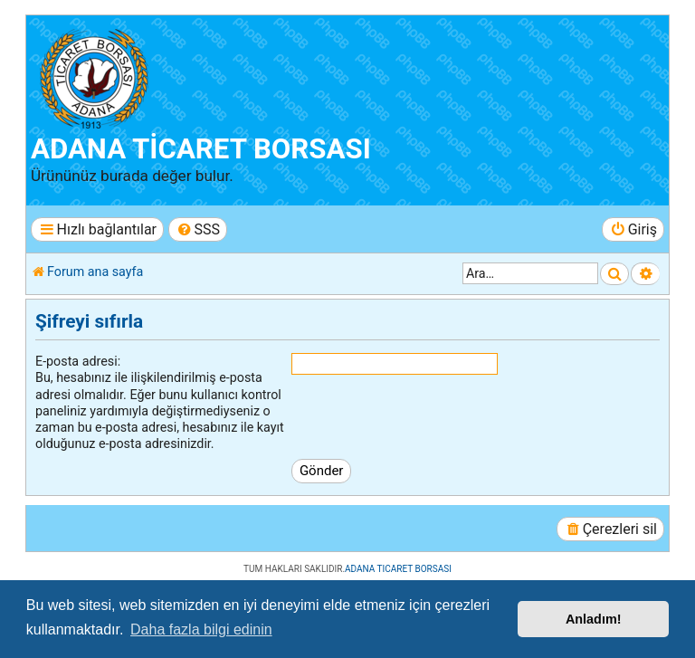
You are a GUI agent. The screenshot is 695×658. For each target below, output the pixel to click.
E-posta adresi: (77, 361)
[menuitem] (197, 229)
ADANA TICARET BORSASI (398, 569)
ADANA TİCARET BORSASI (201, 149)
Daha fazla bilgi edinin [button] (201, 629)
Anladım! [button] (594, 619)
